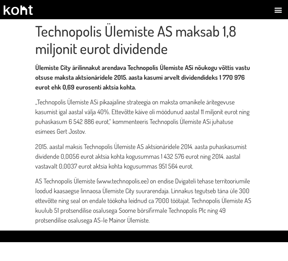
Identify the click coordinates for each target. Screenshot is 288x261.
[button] (278, 10)
